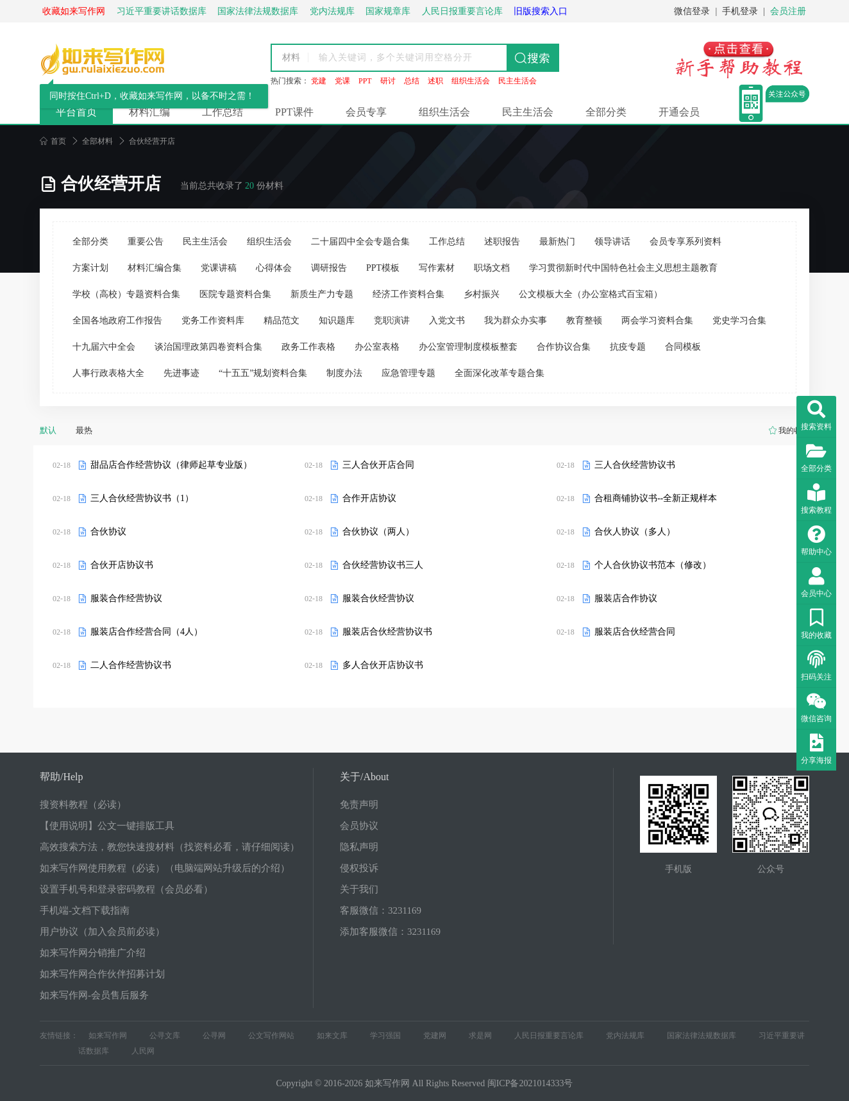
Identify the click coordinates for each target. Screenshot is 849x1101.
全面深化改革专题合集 (499, 373)
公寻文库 (164, 1035)
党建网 (434, 1035)
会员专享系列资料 (685, 241)
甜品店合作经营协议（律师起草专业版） (171, 465)
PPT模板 (382, 268)
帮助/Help (61, 776)
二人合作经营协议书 (130, 665)
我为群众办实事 (515, 320)
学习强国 (385, 1035)
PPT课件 (294, 112)
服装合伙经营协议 (378, 598)
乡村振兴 (482, 294)
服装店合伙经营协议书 (387, 631)
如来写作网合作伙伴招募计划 (102, 974)
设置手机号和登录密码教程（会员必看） (126, 889)
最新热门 (557, 241)
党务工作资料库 (212, 320)
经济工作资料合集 (408, 294)
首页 (53, 141)
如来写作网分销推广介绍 (93, 953)
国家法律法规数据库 (701, 1035)
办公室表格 (377, 347)
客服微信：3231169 (380, 910)
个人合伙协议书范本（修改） (652, 565)
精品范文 (281, 320)
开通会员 (679, 112)
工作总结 (222, 112)
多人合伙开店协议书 (382, 665)
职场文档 (492, 268)
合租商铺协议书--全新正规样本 (655, 498)
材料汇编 (149, 112)
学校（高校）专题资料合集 (126, 294)
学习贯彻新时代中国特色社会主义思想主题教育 (623, 268)
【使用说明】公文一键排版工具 (107, 826)
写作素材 (437, 268)
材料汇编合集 (154, 268)
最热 (84, 430)
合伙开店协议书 (121, 565)
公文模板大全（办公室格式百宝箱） (590, 294)
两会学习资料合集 (657, 320)
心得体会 (274, 268)
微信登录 (692, 11)
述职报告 (502, 241)
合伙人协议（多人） (634, 531)
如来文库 (332, 1035)
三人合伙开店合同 (378, 465)
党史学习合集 (739, 320)
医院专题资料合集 (235, 294)
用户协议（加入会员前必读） (102, 931)
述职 (435, 80)
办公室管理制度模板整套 (468, 347)
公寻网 (214, 1035)
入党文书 (447, 320)
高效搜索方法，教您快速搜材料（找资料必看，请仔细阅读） (169, 847)
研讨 (388, 80)
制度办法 (344, 373)
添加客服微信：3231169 (390, 931)
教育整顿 (584, 320)
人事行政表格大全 (108, 373)
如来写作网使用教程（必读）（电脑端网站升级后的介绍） (165, 868)
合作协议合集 (564, 347)
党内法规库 (625, 1035)
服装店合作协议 (625, 598)
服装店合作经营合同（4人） (146, 631)
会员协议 (359, 826)
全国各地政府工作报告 (117, 320)
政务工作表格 (308, 347)
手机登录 (740, 11)
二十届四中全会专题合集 (360, 241)
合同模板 (683, 347)
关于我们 (359, 889)
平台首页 (76, 112)
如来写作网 (107, 1035)
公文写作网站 (271, 1035)
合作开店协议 (369, 498)
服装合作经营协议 (126, 598)
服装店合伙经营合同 (634, 631)
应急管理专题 (408, 373)
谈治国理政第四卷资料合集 (208, 347)
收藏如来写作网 (73, 11)
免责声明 (359, 804)
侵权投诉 (359, 868)
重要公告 (146, 241)
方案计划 (90, 268)
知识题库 (337, 320)
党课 (342, 80)
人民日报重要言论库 (549, 1035)
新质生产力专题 (321, 294)
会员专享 (366, 112)
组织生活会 (470, 80)
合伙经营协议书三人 (382, 565)
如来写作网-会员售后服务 (94, 995)
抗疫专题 (628, 347)
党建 (318, 80)
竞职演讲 (392, 320)
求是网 (480, 1035)
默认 (48, 430)
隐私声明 (359, 847)
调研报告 (329, 268)
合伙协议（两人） (378, 531)
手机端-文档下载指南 (85, 910)
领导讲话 (612, 241)
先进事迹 (181, 373)
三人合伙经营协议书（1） (142, 498)
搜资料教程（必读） (83, 804)
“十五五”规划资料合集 (263, 373)
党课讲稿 (219, 268)
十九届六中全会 (103, 347)
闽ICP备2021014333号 (530, 1083)
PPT (365, 80)
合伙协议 (108, 531)
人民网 (143, 1050)
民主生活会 (517, 80)
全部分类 (605, 112)
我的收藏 (793, 430)
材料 (291, 57)
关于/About (364, 776)
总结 (411, 80)
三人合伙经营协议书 (634, 465)
